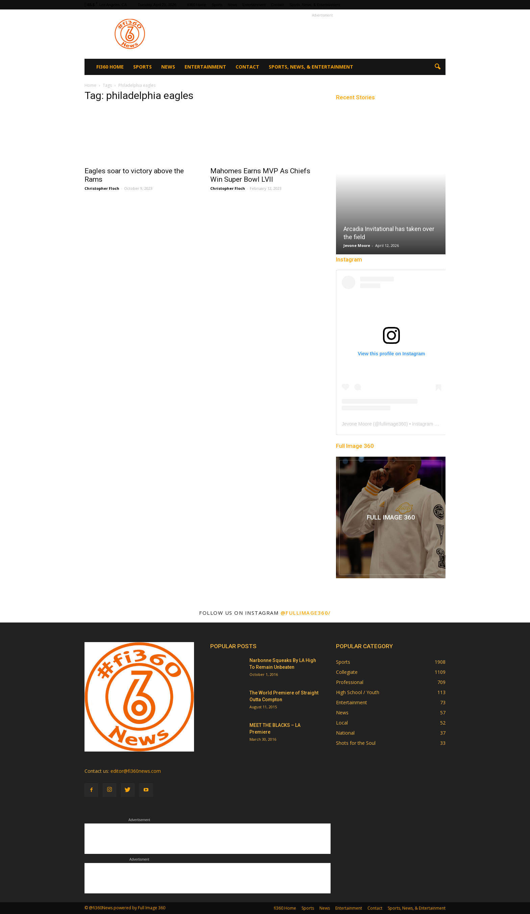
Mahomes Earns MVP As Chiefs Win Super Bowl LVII (260, 175)
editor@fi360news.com (136, 771)
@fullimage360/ (306, 612)
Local (342, 722)
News (232, 5)
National (345, 733)
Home (90, 85)
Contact (277, 5)
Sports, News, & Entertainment (314, 5)
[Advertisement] (322, 34)
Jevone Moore (356, 245)
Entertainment (253, 5)
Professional (349, 682)
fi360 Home (196, 5)
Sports (217, 5)
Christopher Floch (102, 188)
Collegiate (347, 672)
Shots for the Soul (356, 743)
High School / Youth (357, 692)
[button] (437, 67)
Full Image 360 (355, 445)
